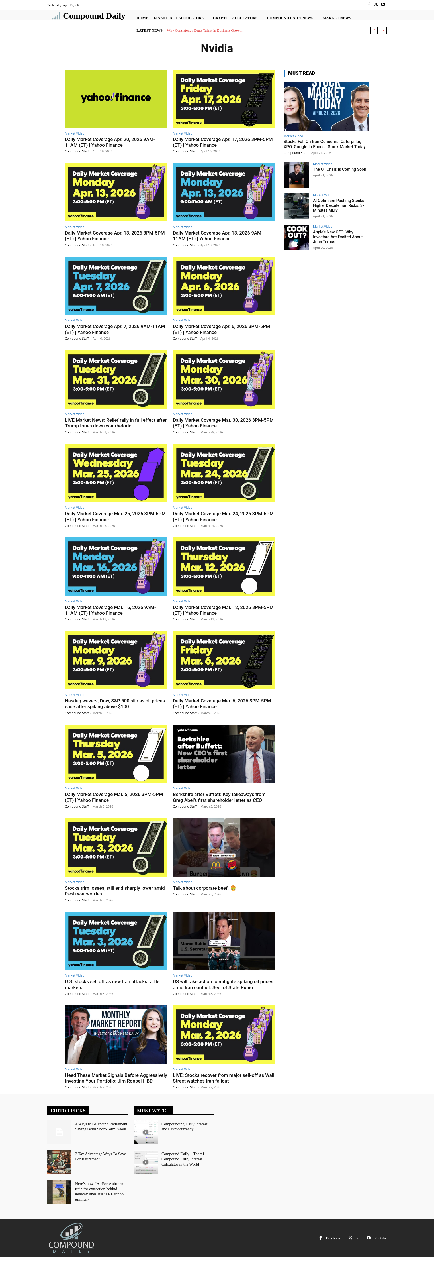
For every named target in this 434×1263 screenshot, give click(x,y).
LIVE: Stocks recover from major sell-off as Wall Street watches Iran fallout (219, 1078)
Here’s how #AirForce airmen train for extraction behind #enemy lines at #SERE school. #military (100, 1196)
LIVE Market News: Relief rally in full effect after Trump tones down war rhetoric (111, 423)
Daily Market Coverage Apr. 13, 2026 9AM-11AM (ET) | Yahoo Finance (218, 235)
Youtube (380, 1244)
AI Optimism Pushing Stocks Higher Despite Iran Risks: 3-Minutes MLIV (338, 205)
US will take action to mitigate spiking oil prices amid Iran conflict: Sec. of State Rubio (224, 984)
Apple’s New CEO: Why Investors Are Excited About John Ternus (337, 237)
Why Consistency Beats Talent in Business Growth (204, 30)
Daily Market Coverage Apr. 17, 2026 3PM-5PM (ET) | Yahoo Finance (223, 142)
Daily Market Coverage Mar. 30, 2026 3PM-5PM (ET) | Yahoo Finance (219, 423)
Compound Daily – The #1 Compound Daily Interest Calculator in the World (182, 1165)
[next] (383, 30)
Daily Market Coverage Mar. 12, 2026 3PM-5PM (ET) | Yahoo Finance (219, 610)
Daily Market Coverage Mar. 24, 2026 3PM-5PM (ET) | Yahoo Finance (219, 516)
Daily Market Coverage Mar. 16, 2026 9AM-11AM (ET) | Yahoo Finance (111, 610)
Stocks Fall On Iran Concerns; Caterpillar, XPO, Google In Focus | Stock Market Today (325, 144)
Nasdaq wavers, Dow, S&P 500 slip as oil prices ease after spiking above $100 (116, 703)
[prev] (374, 30)
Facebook (333, 1244)
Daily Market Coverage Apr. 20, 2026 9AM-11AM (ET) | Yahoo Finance (110, 142)
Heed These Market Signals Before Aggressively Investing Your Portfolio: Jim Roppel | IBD (110, 1081)
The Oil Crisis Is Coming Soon (339, 169)
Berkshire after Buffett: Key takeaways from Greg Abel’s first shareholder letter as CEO (220, 797)
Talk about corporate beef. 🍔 (205, 888)
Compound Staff (77, 151)
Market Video (74, 133)
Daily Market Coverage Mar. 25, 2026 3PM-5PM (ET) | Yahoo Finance (111, 516)
